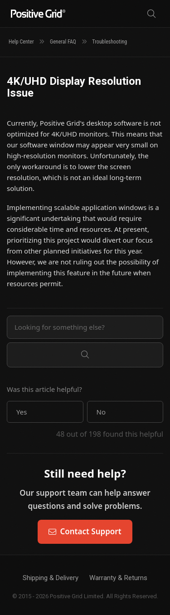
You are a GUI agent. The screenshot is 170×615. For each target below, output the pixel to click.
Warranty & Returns (118, 578)
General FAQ (63, 42)
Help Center (21, 42)
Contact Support (85, 531)
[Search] (151, 13)
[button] (45, 412)
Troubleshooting (109, 42)
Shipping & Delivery (50, 578)
